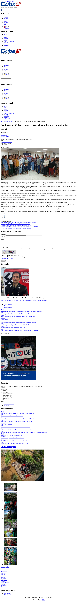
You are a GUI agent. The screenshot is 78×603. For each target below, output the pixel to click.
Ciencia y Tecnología (9, 41)
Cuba (5, 35)
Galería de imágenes (8, 448)
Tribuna (2, 577)
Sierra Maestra (4, 588)
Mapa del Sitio (7, 596)
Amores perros (4, 320)
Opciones (3, 388)
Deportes (6, 38)
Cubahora (3, 585)
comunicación (4, 135)
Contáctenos (7, 46)
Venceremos (4, 586)
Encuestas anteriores (9, 405)
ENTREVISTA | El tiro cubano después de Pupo (12, 439)
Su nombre (3, 234)
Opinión (6, 42)
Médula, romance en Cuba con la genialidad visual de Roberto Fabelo (18, 317)
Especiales (6, 44)
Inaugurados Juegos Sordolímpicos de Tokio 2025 (13, 328)
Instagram (6, 18)
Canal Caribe (4, 574)
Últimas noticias (8, 305)
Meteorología (4, 573)
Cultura (5, 40)
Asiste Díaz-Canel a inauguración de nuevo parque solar (14, 444)
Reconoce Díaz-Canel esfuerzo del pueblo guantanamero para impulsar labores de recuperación (24, 433)
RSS (5, 24)
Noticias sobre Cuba (7, 396)
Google (11, 219)
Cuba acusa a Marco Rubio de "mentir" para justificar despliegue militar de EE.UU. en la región (24, 301)
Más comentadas (8, 308)
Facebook (6, 21)
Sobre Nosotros (7, 594)
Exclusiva (3, 319)
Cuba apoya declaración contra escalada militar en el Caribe (15, 224)
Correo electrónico (5, 238)
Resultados (6, 406)
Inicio (5, 34)
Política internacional (8, 395)
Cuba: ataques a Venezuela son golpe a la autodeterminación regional (17, 414)
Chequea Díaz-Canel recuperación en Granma (12, 417)
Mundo (5, 37)
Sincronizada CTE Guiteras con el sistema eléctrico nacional (15, 428)
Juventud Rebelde (5, 584)
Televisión (5, 393)
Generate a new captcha (7, 259)
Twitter (5, 19)
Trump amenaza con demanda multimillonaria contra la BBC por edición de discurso (21, 312)
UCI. (43, 601)
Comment (3, 239)
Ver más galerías (5, 568)
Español (6, 28)
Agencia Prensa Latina (6, 142)
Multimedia (6, 45)
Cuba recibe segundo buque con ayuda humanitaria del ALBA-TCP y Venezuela (20, 420)
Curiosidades (6, 399)
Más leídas (6, 307)
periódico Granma (5, 136)
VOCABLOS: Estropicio (7, 425)
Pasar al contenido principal (7, 1)
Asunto (2, 236)
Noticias (6, 121)
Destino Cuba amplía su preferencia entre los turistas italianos (16, 228)
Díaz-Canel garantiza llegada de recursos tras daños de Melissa (16, 225)
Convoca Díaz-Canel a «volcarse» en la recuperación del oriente (16, 422)
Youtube (6, 17)
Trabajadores (4, 581)
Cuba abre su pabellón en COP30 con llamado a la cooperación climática (18, 222)
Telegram (6, 22)
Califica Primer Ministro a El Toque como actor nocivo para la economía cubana (20, 431)
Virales (4, 401)
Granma (3, 582)
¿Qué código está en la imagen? (10, 256)
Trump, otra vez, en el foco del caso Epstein (11, 436)
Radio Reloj (3, 578)
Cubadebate (3, 575)
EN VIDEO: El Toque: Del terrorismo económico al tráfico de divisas (18, 442)
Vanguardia (3, 579)
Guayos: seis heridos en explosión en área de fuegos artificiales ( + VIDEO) (19, 226)
